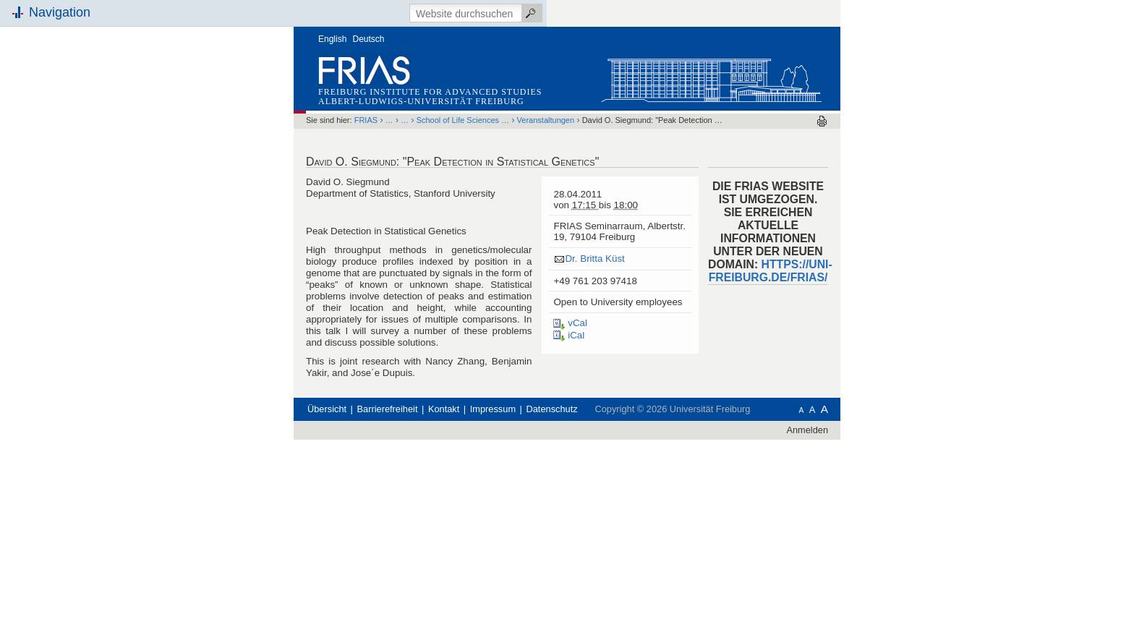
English (332, 39)
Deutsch (369, 39)
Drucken (822, 121)
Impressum (493, 409)
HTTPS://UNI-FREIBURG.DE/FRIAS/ (770, 270)
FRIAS (366, 120)
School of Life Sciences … (463, 120)
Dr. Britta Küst (594, 258)
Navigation (59, 12)
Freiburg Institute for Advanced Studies (430, 92)
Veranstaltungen (546, 120)
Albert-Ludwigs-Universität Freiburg (421, 101)
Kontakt (443, 409)
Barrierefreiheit (387, 409)
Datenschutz (552, 409)
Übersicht (326, 409)
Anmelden (807, 429)
